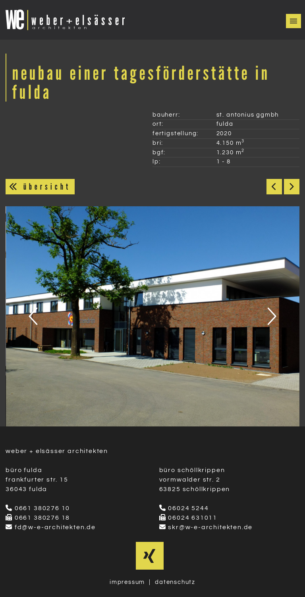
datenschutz (175, 582)
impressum (127, 582)
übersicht (40, 186)
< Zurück (274, 186)
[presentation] (34, 316)
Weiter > (291, 186)
